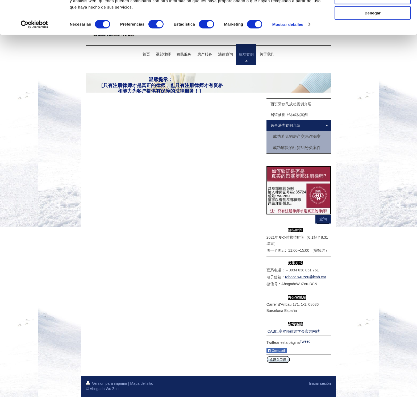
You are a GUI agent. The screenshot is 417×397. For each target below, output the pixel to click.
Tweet (305, 341)
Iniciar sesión (320, 383)
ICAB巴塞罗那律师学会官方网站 (293, 331)
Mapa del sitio (141, 383)
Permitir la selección (372, 29)
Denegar (373, 44)
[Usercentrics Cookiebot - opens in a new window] (34, 56)
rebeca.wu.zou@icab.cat (305, 277)
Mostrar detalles (287, 55)
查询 (323, 219)
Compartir (277, 351)
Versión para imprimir (107, 383)
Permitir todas (372, 13)
